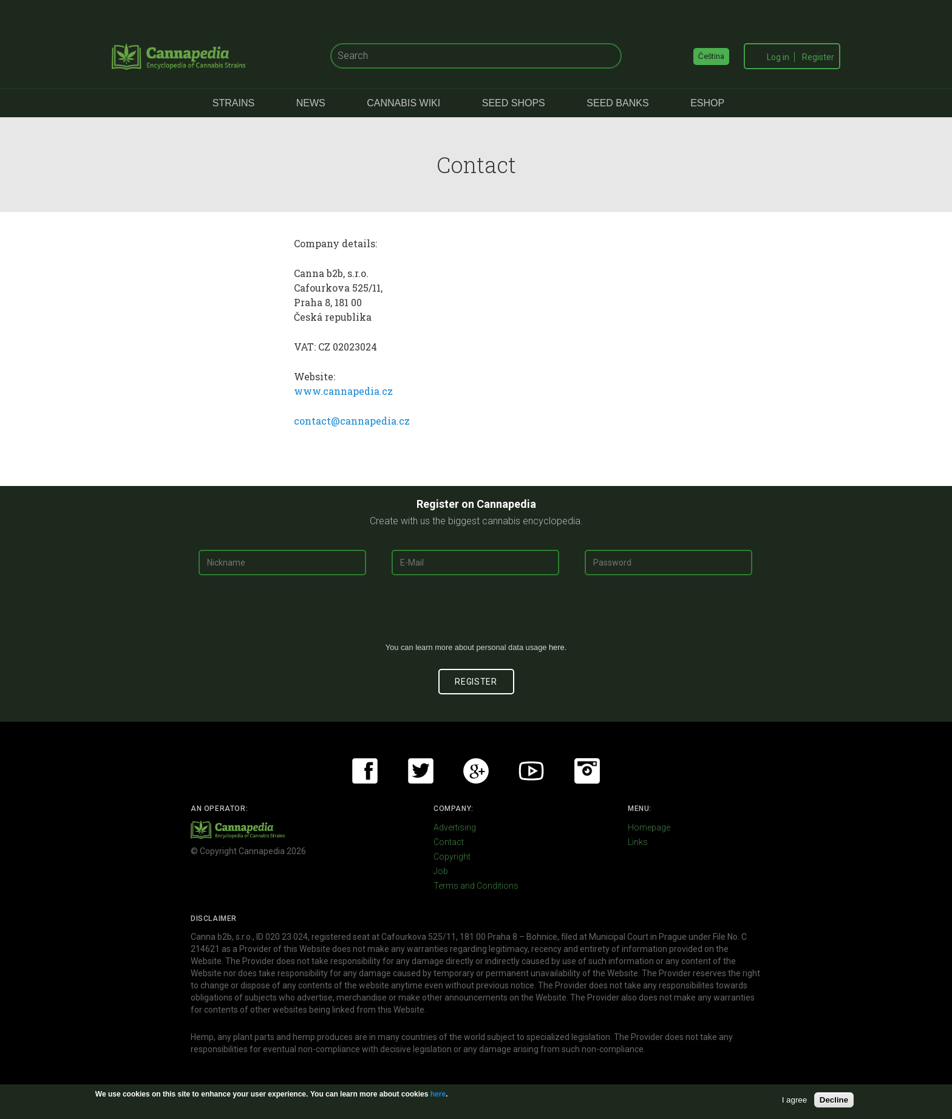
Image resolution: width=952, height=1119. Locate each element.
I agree (794, 1099)
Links (638, 842)
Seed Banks (617, 103)
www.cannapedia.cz (343, 391)
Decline (834, 1099)
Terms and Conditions (475, 886)
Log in (778, 57)
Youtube (531, 771)
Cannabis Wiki (403, 103)
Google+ (476, 771)
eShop (707, 103)
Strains (233, 103)
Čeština (711, 56)
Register (818, 57)
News (310, 103)
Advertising (454, 827)
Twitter (421, 771)
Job (440, 871)
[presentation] (476, 613)
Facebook (365, 771)
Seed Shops (513, 103)
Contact (448, 842)
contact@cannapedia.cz (352, 420)
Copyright (452, 856)
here (557, 647)
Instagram (587, 771)
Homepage (649, 827)
